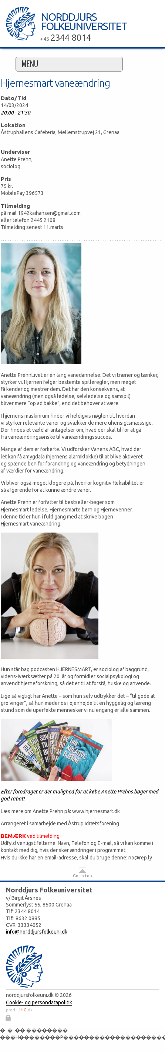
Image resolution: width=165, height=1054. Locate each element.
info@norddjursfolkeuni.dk (36, 932)
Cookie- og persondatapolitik (39, 1002)
